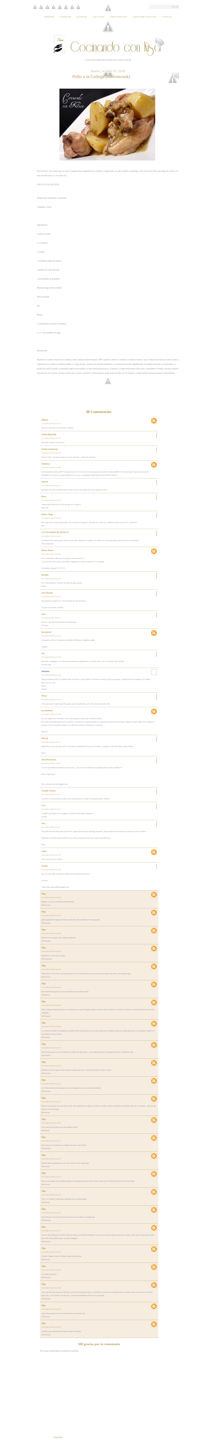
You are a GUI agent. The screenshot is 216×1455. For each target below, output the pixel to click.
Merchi (44, 738)
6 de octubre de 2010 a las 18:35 (51, 1005)
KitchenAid (82, 17)
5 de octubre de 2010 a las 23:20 (51, 699)
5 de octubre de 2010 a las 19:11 (51, 485)
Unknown (45, 464)
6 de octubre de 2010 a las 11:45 (51, 869)
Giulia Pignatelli (48, 434)
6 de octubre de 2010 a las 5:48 (50, 809)
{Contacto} (167, 17)
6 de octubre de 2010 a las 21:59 (51, 1270)
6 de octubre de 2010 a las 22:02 (51, 1327)
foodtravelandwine (49, 449)
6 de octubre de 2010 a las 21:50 (51, 1123)
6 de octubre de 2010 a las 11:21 (51, 855)
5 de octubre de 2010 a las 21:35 (51, 618)
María (44, 696)
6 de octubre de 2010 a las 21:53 (51, 1177)
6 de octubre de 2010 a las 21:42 (51, 1066)
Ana (43, 823)
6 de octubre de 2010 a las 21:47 (51, 1101)
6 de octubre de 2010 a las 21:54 (51, 1195)
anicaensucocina (48, 759)
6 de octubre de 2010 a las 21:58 (51, 1252)
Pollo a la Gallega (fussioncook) (101, 76)
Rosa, (43, 496)
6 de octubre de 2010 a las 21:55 (51, 1213)
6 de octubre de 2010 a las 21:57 (51, 1231)
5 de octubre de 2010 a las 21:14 (51, 596)
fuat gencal (46, 632)
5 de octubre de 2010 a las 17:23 (51, 423)
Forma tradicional (119, 17)
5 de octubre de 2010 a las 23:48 (51, 714)
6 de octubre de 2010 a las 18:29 (51, 933)
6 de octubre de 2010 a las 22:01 (51, 1309)
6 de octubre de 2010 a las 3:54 (50, 794)
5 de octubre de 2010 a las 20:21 (51, 554)
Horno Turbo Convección (144, 17)
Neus (43, 614)
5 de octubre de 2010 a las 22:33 (51, 657)
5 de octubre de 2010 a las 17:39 (51, 453)
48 (175, 76)
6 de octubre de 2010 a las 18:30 (51, 951)
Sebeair (44, 482)
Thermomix (49, 17)
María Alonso (47, 550)
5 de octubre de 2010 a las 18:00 (51, 467)
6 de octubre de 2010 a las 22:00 (51, 1288)
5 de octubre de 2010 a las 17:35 (51, 438)
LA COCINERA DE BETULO (55, 532)
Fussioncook (65, 17)
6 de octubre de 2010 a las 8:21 (50, 827)
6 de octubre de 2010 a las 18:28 (51, 915)
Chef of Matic (98, 17)
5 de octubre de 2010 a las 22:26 (51, 636)
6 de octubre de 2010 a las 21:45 (51, 1084)
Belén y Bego (47, 514)
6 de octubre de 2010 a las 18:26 (51, 897)
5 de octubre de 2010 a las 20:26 (51, 578)
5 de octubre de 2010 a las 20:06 (51, 536)
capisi (44, 851)
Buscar (175, 7)
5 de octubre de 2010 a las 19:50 (51, 518)
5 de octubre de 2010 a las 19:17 (51, 500)
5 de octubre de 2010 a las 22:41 (51, 675)
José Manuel (47, 593)
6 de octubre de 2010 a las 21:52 (51, 1159)
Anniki (44, 866)
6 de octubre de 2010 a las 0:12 (50, 742)
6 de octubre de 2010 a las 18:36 (51, 1026)
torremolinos (47, 710)
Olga (43, 894)
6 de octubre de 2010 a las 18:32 (51, 969)
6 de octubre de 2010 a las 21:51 (51, 1141)
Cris (43, 805)
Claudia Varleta (48, 791)
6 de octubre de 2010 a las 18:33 (51, 987)
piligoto (44, 420)
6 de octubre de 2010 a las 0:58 (50, 763)
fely (43, 653)
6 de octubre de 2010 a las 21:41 (51, 1048)
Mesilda (44, 575)
